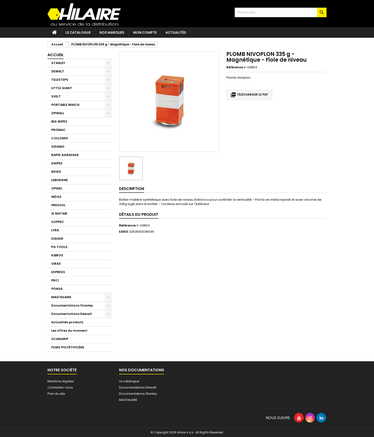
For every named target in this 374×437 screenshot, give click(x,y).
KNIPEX (56, 163)
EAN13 (123, 232)
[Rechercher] (281, 12)
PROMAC (58, 130)
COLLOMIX (59, 138)
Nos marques (111, 32)
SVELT (56, 96)
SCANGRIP (59, 339)
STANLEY (58, 63)
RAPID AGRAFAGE (65, 155)
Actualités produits (67, 322)
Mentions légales (60, 381)
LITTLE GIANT (61, 88)
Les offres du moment (69, 330)
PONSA (56, 288)
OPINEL (56, 188)
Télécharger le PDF (249, 95)
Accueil (55, 55)
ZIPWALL (57, 113)
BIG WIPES (59, 121)
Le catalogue (78, 32)
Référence (234, 67)
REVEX (56, 171)
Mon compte (145, 32)
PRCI (55, 280)
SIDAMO (57, 146)
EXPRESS (58, 272)
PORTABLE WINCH (65, 105)
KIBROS (57, 255)
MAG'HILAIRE (61, 297)
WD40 (56, 196)
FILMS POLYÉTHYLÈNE (67, 347)
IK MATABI (59, 213)
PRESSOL (58, 205)
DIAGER (57, 238)
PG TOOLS (59, 247)
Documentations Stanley (72, 305)
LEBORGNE (59, 180)
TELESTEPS (59, 79)
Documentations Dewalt (71, 314)
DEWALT (57, 71)
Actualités (176, 32)
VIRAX (56, 263)
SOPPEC (57, 222)
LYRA (55, 230)
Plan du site (56, 393)
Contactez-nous (60, 387)
